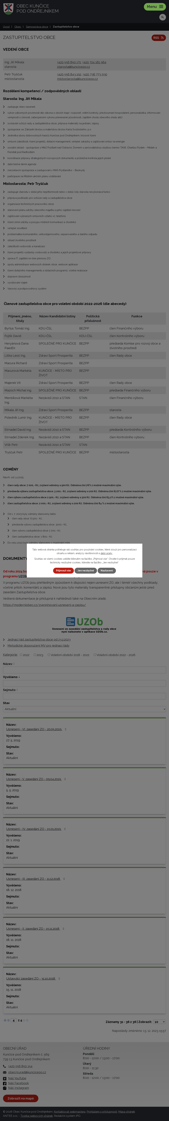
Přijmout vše (63, 570)
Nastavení (107, 570)
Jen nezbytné (86, 570)
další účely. (106, 553)
